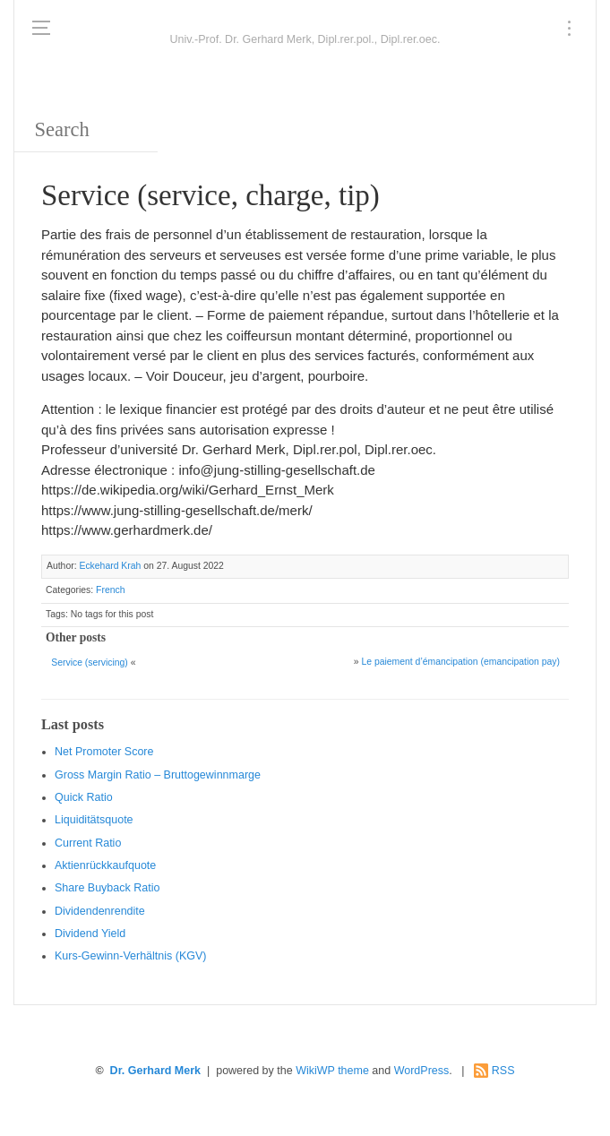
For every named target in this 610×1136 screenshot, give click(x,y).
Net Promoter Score (104, 751)
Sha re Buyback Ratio (107, 888)
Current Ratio (88, 843)
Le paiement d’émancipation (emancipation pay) (460, 662)
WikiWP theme (332, 1070)
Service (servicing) (89, 662)
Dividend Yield (90, 933)
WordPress (422, 1070)
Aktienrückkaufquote (105, 865)
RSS (503, 1070)
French (110, 590)
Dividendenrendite (100, 911)
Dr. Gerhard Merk (155, 1070)
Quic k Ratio (84, 797)
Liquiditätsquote (94, 819)
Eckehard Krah (110, 566)
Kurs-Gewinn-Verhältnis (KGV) (131, 956)
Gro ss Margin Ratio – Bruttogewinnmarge (158, 775)
